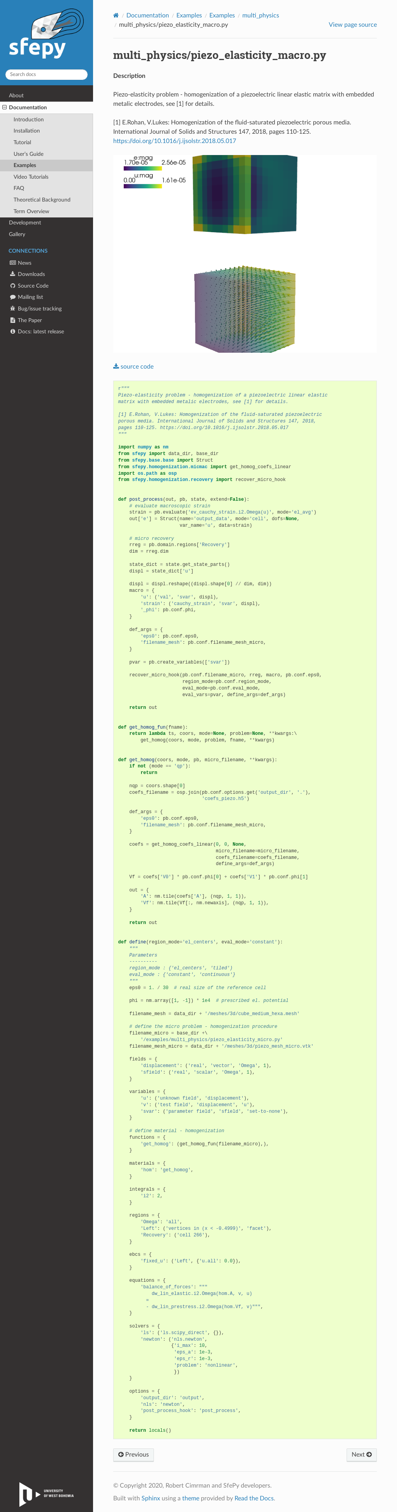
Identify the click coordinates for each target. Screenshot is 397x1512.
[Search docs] (46, 74)
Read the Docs (254, 1498)
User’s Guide (28, 154)
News (20, 263)
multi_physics (260, 15)
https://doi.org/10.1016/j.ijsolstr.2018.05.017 (174, 141)
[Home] (116, 15)
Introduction (29, 119)
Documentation (24, 107)
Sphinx (151, 1498)
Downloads (27, 274)
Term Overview (31, 211)
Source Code (28, 286)
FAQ (19, 188)
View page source (353, 25)
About (16, 95)
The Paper (25, 320)
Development (25, 223)
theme (190, 1498)
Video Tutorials (31, 177)
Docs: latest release (36, 331)
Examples (25, 165)
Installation (27, 131)
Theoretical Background (42, 200)
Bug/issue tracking (35, 309)
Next (362, 1455)
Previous (133, 1455)
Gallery (17, 234)
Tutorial (22, 142)
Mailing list (26, 297)
